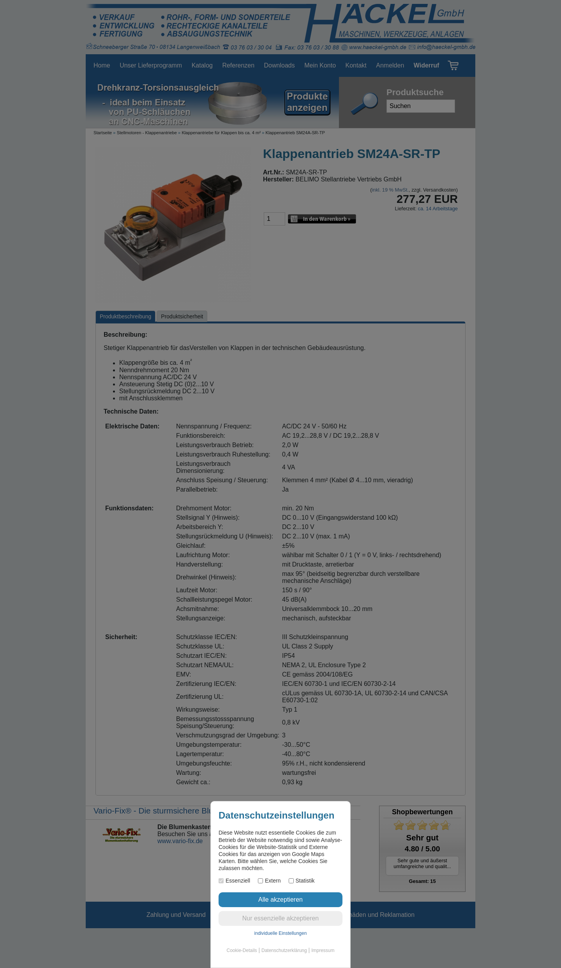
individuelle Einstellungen (280, 933)
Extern (269, 880)
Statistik (302, 880)
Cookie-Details (242, 950)
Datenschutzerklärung (284, 950)
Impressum (322, 950)
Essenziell (234, 880)
